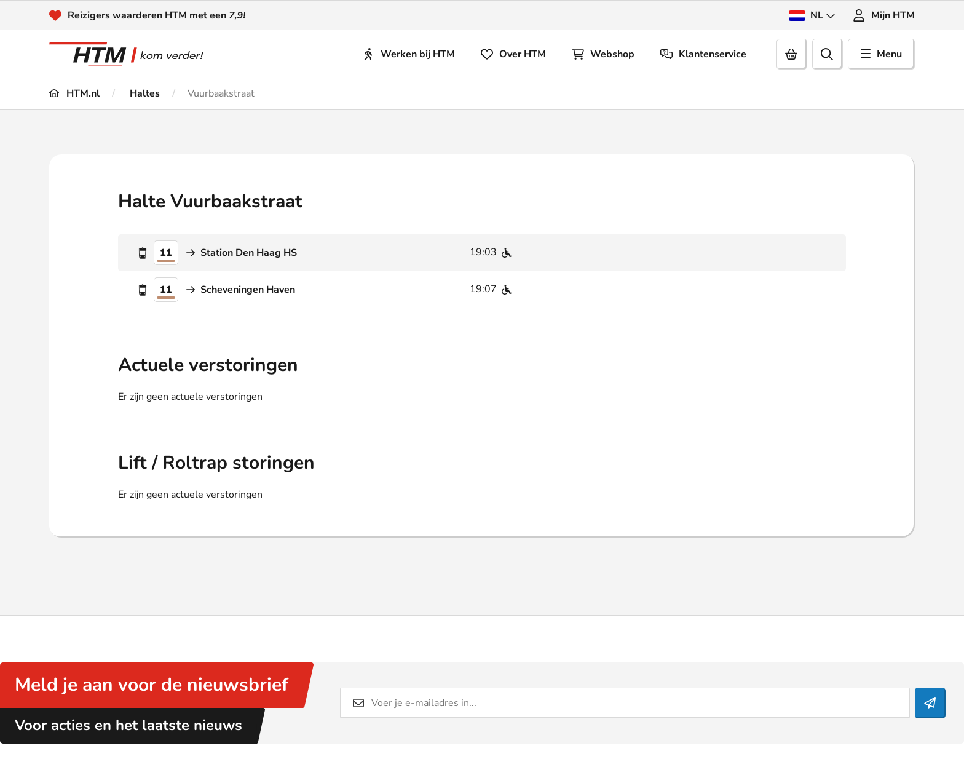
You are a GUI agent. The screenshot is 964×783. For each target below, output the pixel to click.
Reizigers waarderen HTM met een (156, 15)
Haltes (143, 93)
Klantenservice (703, 54)
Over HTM (513, 54)
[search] (827, 54)
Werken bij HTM (408, 54)
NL (812, 15)
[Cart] (791, 54)
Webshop (603, 54)
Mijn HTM (884, 15)
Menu (881, 54)
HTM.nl (74, 93)
